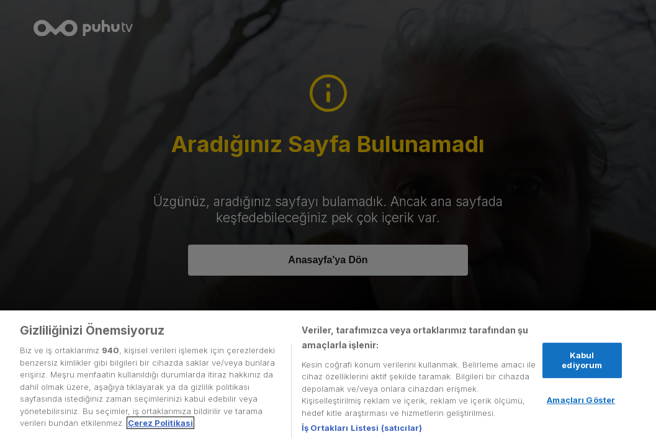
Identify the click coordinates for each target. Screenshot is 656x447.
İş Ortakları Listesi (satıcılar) (362, 428)
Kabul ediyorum (582, 360)
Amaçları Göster (581, 400)
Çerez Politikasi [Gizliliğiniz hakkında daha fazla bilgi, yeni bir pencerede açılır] (160, 423)
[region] (328, 378)
